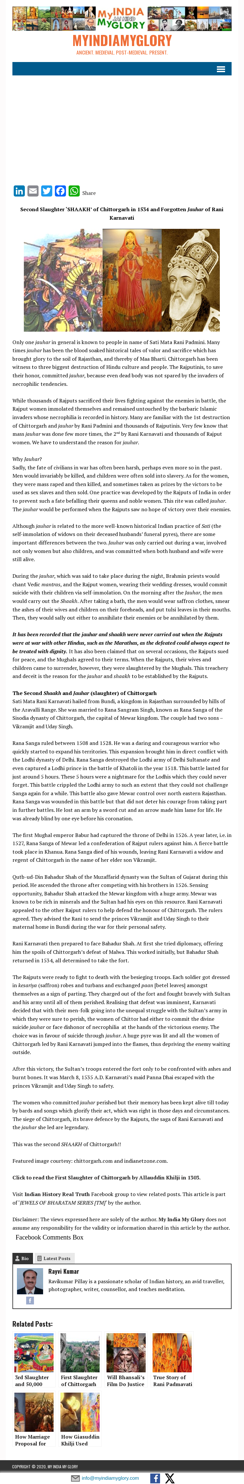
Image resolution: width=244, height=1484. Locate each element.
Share (88, 193)
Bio (24, 1259)
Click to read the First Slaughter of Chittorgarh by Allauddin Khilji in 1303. (106, 1177)
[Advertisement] (122, 127)
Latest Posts (56, 1259)
